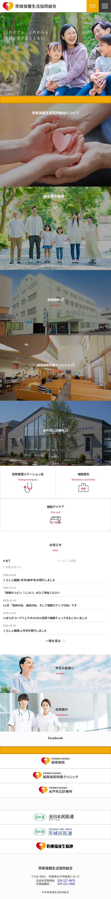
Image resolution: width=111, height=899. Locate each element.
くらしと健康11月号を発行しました (25, 630)
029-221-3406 (66, 884)
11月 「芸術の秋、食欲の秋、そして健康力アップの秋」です (40, 605)
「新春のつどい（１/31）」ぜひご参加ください (31, 593)
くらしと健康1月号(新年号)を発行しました (29, 580)
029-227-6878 (66, 880)
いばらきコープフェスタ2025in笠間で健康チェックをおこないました (45, 618)
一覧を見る (53, 640)
